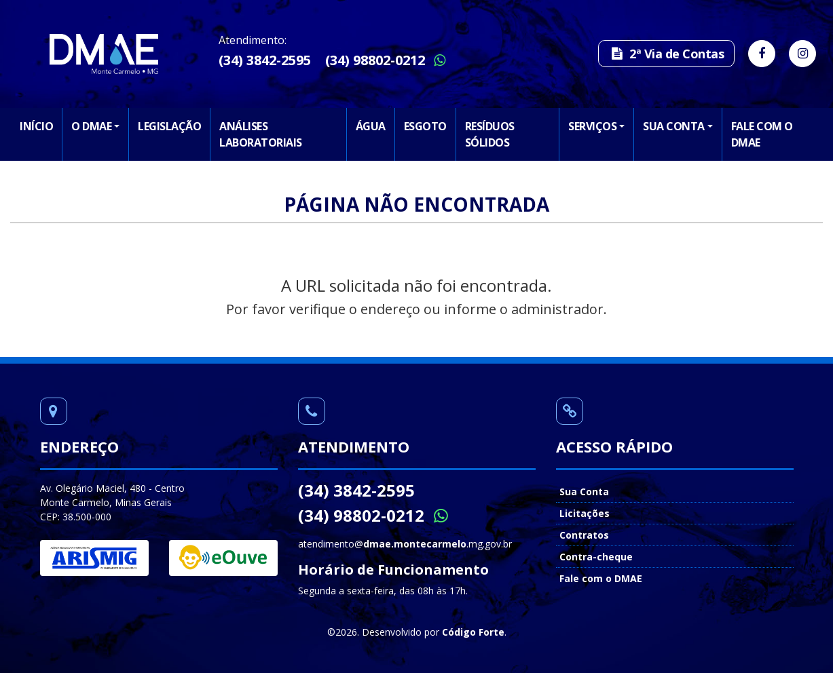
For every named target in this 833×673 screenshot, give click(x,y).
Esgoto (425, 126)
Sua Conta (674, 126)
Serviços (592, 126)
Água (371, 126)
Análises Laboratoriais (260, 134)
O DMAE (91, 126)
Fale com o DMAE (762, 134)
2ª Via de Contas (666, 53)
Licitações (584, 513)
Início (36, 126)
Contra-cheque (596, 556)
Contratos (584, 534)
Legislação (169, 126)
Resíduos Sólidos (490, 134)
